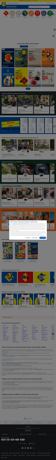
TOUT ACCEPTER (42, 237)
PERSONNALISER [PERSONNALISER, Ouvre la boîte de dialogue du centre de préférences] (34, 237)
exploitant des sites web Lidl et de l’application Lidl (20, 223)
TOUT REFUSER (28, 237)
